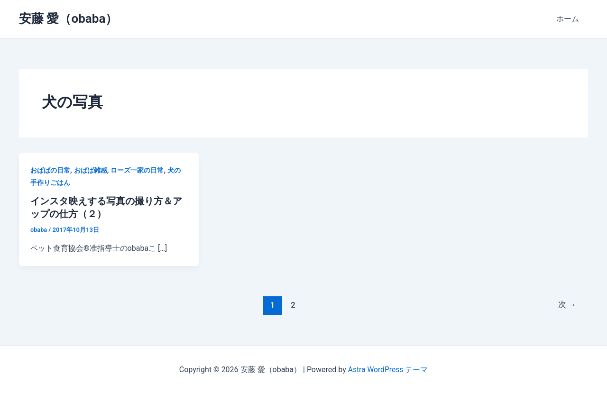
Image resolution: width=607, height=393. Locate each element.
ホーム (569, 18)
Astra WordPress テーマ (387, 369)
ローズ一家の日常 (137, 170)
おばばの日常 (50, 170)
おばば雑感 (90, 170)
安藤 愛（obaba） (68, 18)
